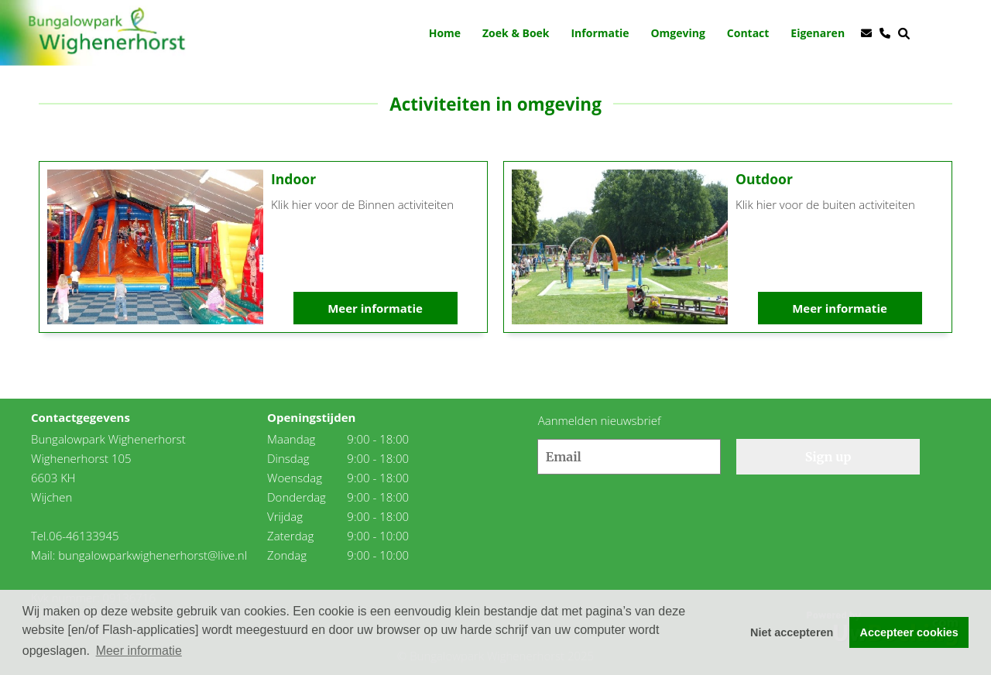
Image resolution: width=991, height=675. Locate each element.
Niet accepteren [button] (791, 632)
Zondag (287, 555)
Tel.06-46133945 (75, 535)
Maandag (291, 439)
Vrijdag (285, 516)
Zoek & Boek (516, 33)
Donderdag (296, 497)
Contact (748, 33)
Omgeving (677, 33)
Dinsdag (288, 458)
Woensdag (294, 477)
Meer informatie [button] (139, 650)
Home (445, 33)
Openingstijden (311, 417)
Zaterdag (290, 535)
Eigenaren (817, 33)
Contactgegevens (80, 417)
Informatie (600, 33)
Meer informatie (375, 308)
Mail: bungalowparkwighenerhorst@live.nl (139, 555)
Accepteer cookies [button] (909, 632)
